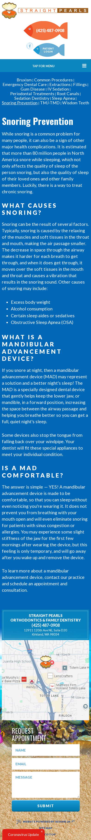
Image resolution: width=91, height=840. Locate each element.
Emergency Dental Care (25, 84)
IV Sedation (58, 89)
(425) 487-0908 (50, 30)
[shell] (46, 662)
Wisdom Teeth (75, 103)
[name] (46, 750)
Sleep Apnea (63, 98)
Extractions (59, 84)
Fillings (80, 84)
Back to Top (45, 834)
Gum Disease (33, 89)
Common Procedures (53, 80)
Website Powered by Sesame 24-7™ (45, 821)
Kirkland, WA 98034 (45, 632)
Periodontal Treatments (32, 93)
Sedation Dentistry (31, 98)
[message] (46, 785)
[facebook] (29, 46)
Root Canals (68, 93)
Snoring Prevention (20, 103)
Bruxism (24, 80)
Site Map (45, 828)
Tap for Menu (59, 65)
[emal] (46, 764)
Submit (45, 806)
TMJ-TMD (50, 103)
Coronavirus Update (23, 834)
